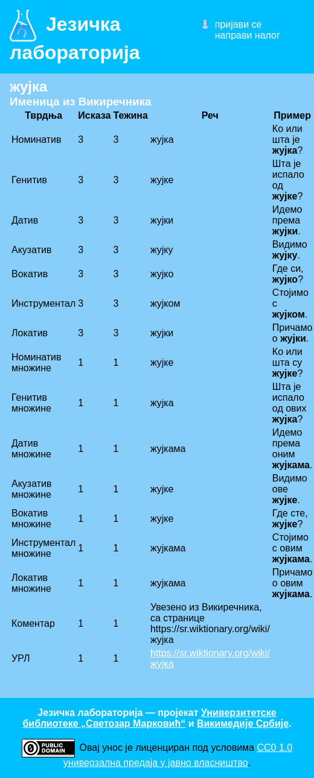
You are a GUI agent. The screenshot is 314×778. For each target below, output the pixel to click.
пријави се (238, 24)
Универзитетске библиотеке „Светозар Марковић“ (149, 718)
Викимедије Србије (243, 723)
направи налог (247, 35)
